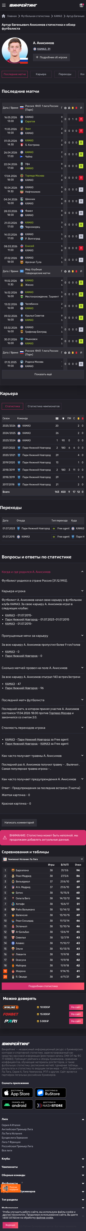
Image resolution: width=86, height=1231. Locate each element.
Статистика (12, 406)
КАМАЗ (10, 615)
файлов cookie (44, 1217)
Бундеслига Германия (15, 1137)
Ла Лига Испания (12, 1133)
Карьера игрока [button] (13, 591)
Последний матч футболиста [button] (23, 700)
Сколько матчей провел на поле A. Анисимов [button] (34, 668)
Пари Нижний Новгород (21, 619)
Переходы (65, 74)
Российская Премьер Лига (17, 1146)
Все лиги (7, 1150)
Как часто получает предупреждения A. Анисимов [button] (39, 779)
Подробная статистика (43, 986)
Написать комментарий (19, 822)
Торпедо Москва (60, 713)
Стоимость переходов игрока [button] (23, 728)
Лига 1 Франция (11, 1142)
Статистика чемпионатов (44, 406)
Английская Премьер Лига (17, 1129)
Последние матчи (15, 74)
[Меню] (4, 5)
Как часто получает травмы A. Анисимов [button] (32, 755)
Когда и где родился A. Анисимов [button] (26, 572)
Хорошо (10, 1225)
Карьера (41, 74)
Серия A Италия (11, 1125)
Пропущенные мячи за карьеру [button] (25, 635)
